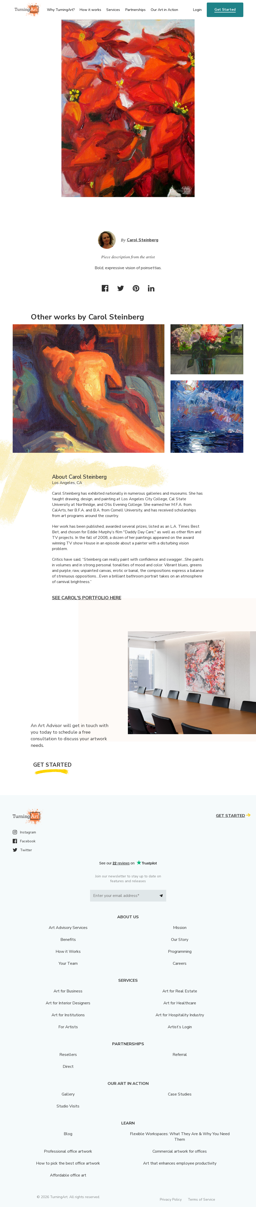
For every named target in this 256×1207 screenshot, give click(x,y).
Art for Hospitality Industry (180, 1015)
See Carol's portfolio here (86, 598)
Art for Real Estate (179, 991)
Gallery (68, 1094)
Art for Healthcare (179, 1003)
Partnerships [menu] (135, 9)
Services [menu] (113, 9)
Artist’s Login (180, 1027)
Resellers (68, 1054)
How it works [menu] (90, 9)
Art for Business (68, 991)
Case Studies (180, 1094)
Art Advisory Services (68, 927)
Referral (180, 1054)
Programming (180, 951)
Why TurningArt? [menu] (61, 9)
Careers (179, 963)
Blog (68, 1134)
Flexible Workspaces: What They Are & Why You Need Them (180, 1136)
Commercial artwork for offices (179, 1151)
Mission (179, 927)
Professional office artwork (68, 1151)
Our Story (179, 939)
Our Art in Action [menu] (164, 9)
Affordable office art (68, 1175)
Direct (68, 1066)
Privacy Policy (171, 1199)
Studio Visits (68, 1106)
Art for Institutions (68, 1015)
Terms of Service (201, 1199)
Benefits (68, 939)
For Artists (68, 1027)
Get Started (225, 9)
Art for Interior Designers (68, 1003)
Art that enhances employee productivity (179, 1163)
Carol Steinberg (142, 240)
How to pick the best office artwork (68, 1163)
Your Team (68, 963)
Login (197, 9)
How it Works (68, 951)
